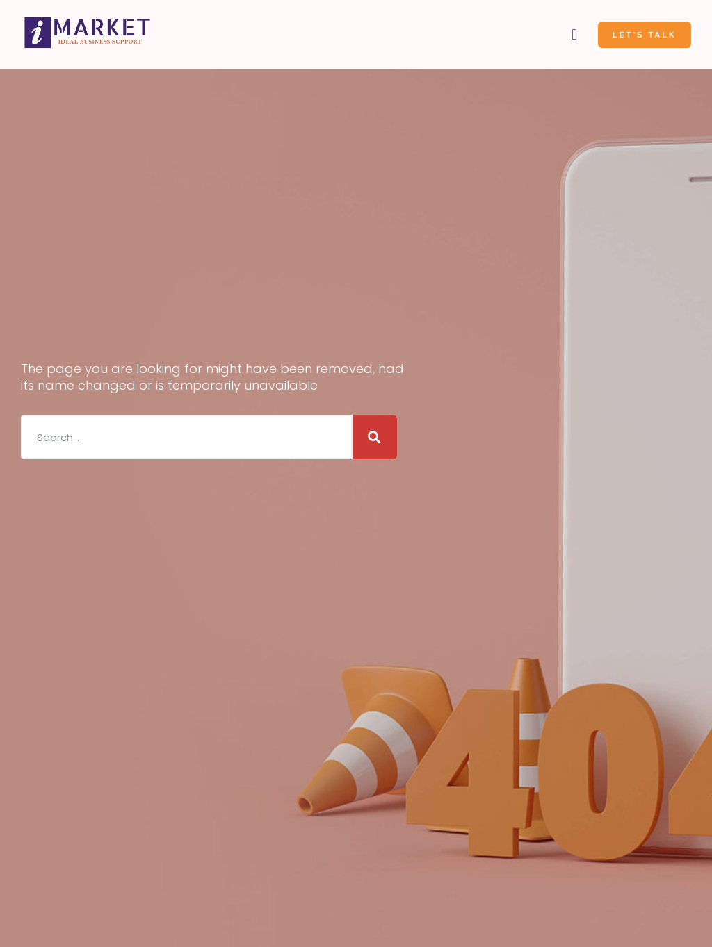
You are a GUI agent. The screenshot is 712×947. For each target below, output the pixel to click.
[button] (574, 35)
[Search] (375, 435)
